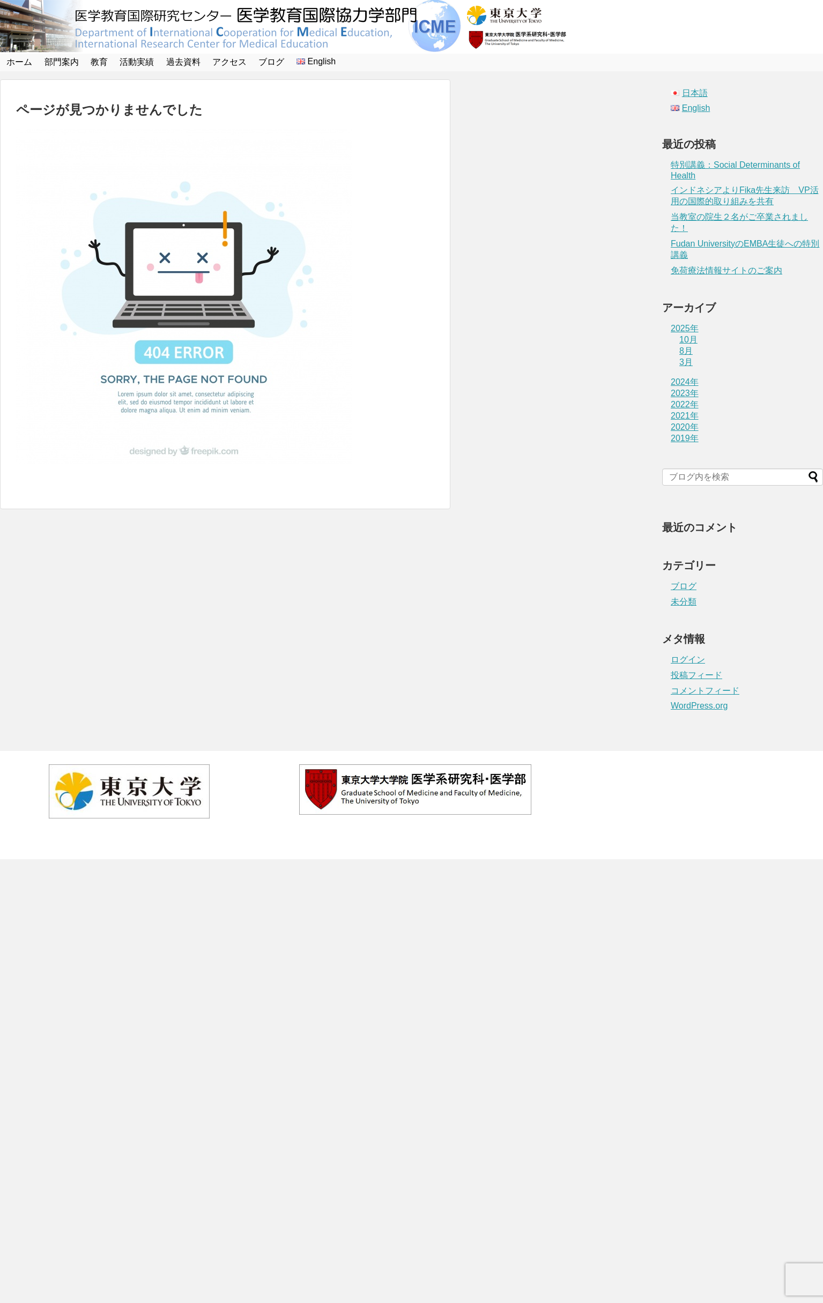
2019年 (685, 438)
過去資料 (183, 61)
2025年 (685, 328)
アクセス (229, 61)
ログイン (688, 659)
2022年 (685, 404)
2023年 (685, 393)
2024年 (685, 381)
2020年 (685, 426)
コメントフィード (705, 690)
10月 (688, 339)
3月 (686, 362)
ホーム (19, 61)
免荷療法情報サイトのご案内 (726, 270)
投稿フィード (696, 675)
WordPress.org (699, 705)
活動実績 (137, 61)
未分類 (683, 601)
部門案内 (62, 61)
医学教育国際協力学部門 (422, 841)
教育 (99, 61)
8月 (686, 350)
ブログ (271, 61)
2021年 (685, 415)
